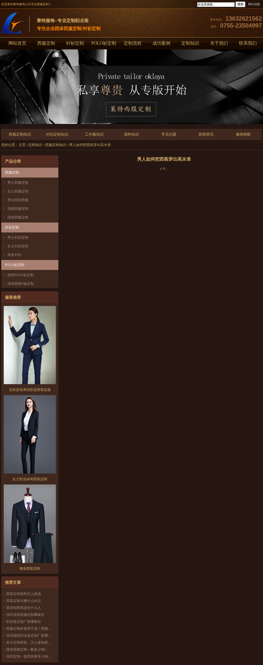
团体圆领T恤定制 (20, 284)
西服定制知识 (20, 134)
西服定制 (46, 43)
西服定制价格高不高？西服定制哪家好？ (37, 628)
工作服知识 (94, 134)
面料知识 (131, 134)
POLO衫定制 (103, 43)
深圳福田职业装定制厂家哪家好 (30, 635)
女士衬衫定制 (17, 246)
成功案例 (161, 43)
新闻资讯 (206, 134)
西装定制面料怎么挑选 (23, 594)
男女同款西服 (17, 200)
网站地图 (254, 4)
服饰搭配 (243, 134)
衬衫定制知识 (57, 134)
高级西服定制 (17, 209)
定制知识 (190, 43)
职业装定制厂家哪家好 (23, 622)
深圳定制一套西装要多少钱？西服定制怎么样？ (42, 656)
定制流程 (133, 43)
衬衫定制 (75, 43)
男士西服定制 (17, 183)
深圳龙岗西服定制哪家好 (25, 615)
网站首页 (17, 43)
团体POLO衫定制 (20, 275)
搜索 (240, 4)
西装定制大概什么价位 (23, 601)
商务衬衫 (14, 255)
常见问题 (168, 134)
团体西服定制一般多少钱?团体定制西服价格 (40, 649)
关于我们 (219, 43)
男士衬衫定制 (17, 237)
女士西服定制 (17, 191)
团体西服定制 (17, 217)
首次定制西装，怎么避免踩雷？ (30, 642)
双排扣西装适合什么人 (25, 608)
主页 (22, 145)
